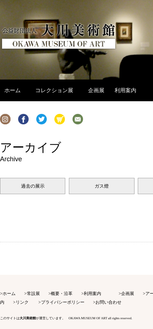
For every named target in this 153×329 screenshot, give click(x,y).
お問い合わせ (108, 302)
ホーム (9, 293)
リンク (22, 302)
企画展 (127, 293)
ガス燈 (102, 186)
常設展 (33, 293)
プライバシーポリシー (62, 302)
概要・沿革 (62, 293)
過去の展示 (33, 186)
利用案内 (92, 293)
